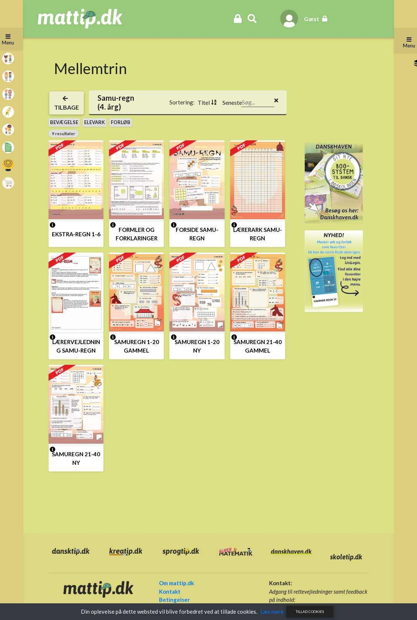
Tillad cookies (310, 611)
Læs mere (272, 611)
